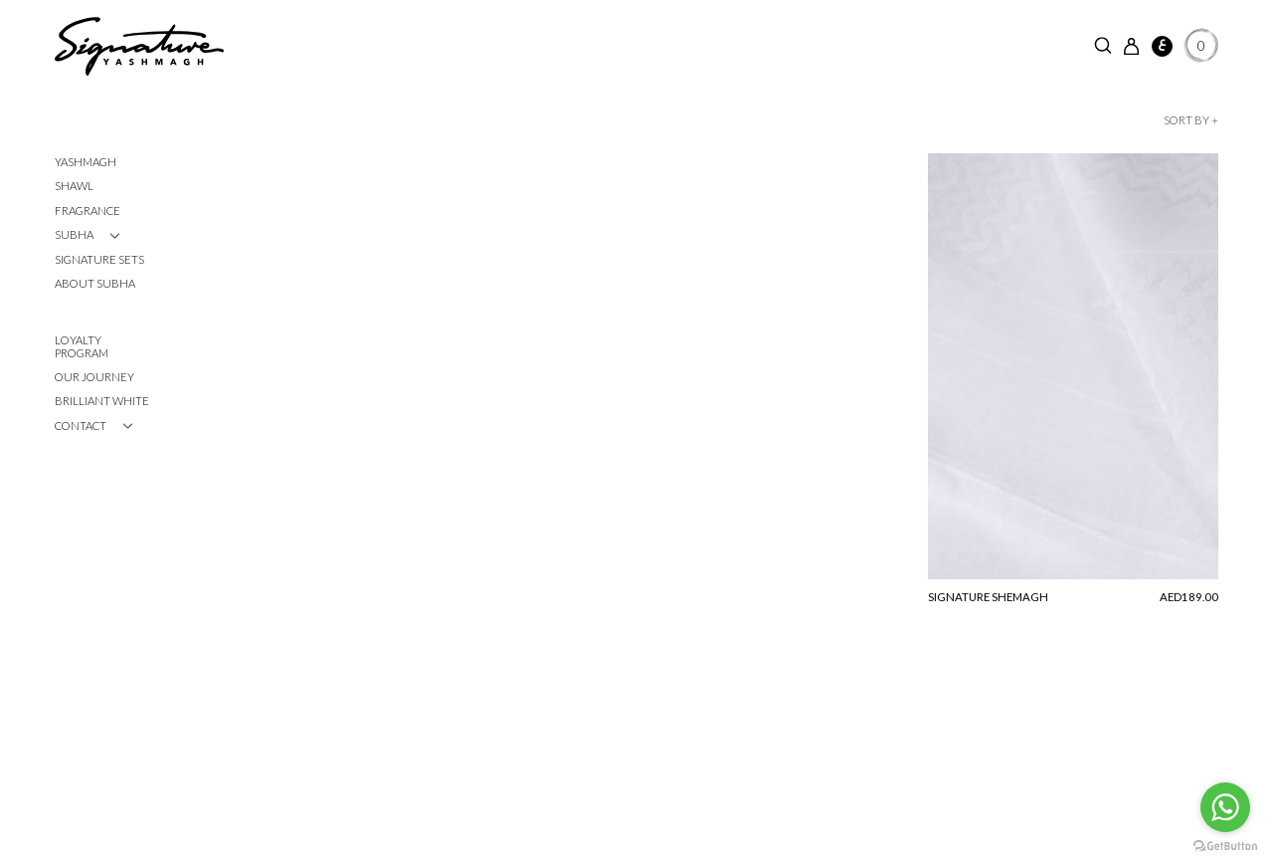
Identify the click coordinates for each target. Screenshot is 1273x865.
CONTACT (80, 425)
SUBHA (74, 234)
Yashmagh (85, 161)
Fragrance (87, 210)
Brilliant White (102, 400)
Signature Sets (99, 259)
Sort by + (1191, 119)
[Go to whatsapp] (1225, 807)
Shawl (74, 185)
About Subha (95, 283)
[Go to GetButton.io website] (1225, 845)
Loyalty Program (81, 346)
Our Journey (94, 376)
